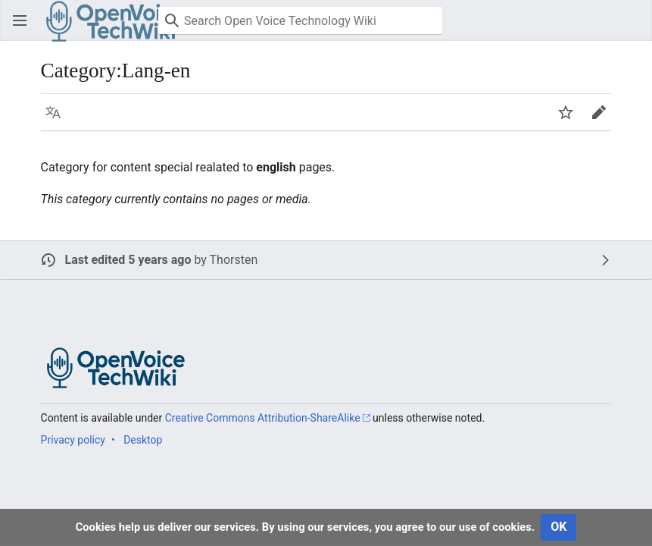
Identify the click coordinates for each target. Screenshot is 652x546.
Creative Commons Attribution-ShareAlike (262, 418)
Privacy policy (73, 440)
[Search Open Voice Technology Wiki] (300, 20)
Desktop (142, 440)
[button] (19, 20)
